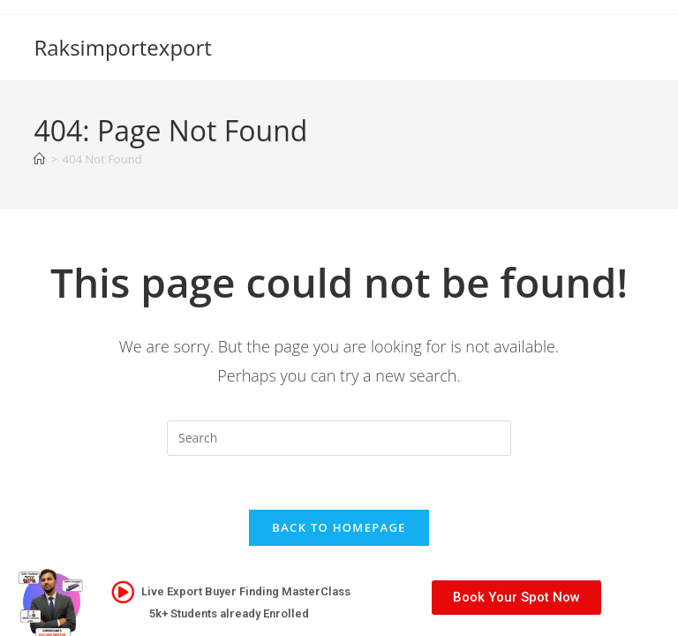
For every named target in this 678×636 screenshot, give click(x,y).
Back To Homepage (338, 527)
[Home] (39, 159)
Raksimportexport (122, 47)
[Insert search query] (339, 438)
